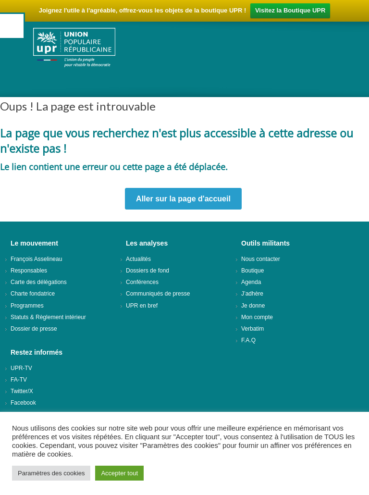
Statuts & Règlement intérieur (48, 317)
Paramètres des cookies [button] (51, 473)
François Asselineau (36, 259)
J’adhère (252, 293)
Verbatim (252, 328)
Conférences (142, 282)
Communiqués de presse (158, 293)
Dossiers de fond (147, 270)
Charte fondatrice (33, 293)
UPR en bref (142, 305)
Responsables (29, 270)
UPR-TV (21, 368)
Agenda (251, 282)
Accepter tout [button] (119, 473)
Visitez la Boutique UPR (290, 10)
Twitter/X (22, 391)
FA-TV (19, 379)
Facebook (23, 402)
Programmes (27, 305)
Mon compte (257, 317)
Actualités (138, 259)
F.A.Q (248, 340)
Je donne (253, 305)
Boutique (252, 270)
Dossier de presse (34, 328)
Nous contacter (260, 259)
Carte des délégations (39, 282)
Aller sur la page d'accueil (183, 199)
